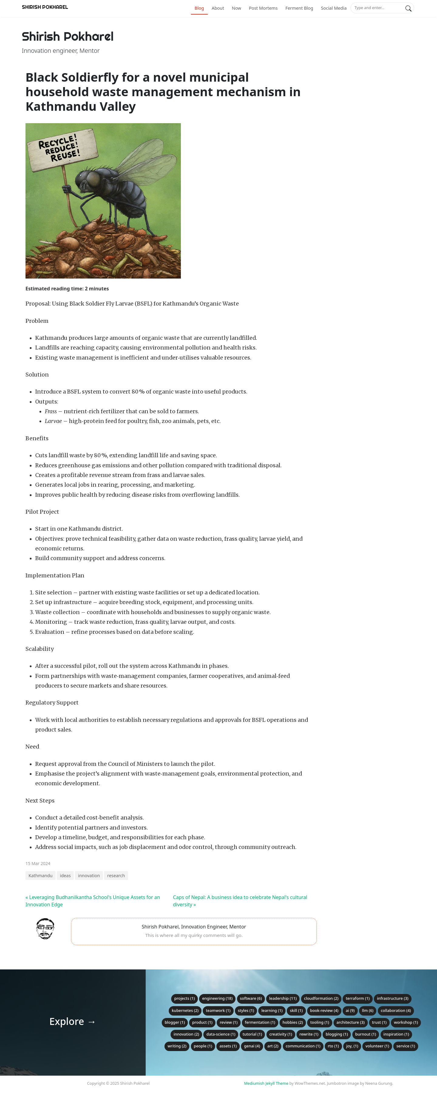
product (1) (202, 1022)
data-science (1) (220, 1034)
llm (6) (368, 1010)
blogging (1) (337, 1034)
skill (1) (296, 1010)
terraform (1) (358, 998)
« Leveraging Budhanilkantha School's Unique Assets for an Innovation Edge (92, 901)
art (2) (272, 1046)
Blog (199, 8)
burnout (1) (365, 1034)
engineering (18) (217, 998)
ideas (65, 875)
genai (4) (252, 1046)
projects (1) (184, 998)
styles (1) (246, 1010)
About (218, 8)
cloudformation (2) (321, 998)
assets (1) (228, 1046)
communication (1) (303, 1046)
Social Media (334, 8)
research (116, 875)
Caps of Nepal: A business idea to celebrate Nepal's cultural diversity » (240, 901)
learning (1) (272, 1010)
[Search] (408, 7)
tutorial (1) (252, 1034)
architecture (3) (351, 1022)
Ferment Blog (299, 8)
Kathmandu (41, 875)
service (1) (405, 1046)
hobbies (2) (293, 1022)
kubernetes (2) (185, 1010)
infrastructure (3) (392, 998)
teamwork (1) (218, 1010)
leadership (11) (282, 998)
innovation (89, 875)
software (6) (251, 998)
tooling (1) (319, 1022)
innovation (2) (186, 1034)
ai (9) (350, 1010)
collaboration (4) (396, 1010)
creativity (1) (280, 1034)
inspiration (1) (396, 1034)
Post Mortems (263, 8)
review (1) (229, 1022)
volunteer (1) (377, 1046)
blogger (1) (175, 1022)
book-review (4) (324, 1010)
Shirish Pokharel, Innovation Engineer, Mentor (194, 926)
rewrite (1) (309, 1034)
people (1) (203, 1046)
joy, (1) (352, 1046)
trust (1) (379, 1022)
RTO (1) (333, 1046)
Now (236, 8)
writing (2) (177, 1046)
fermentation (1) (260, 1022)
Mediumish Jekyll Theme (266, 1083)
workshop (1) (406, 1022)
